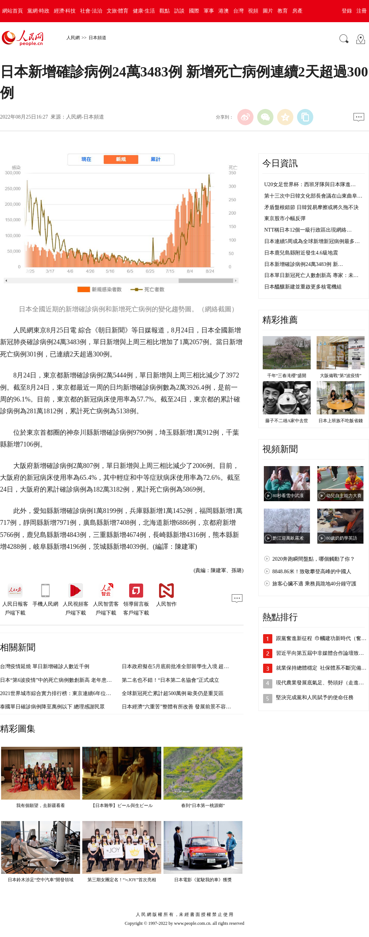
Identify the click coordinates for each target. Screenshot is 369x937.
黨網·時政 (38, 11)
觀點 (164, 11)
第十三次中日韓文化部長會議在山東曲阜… (313, 196)
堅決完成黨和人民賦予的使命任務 (315, 697)
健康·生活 (144, 11)
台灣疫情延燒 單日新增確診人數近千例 (44, 666)
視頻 (253, 11)
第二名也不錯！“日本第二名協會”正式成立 (170, 680)
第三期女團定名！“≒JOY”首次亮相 (121, 879)
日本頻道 (97, 37)
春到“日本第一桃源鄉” (203, 805)
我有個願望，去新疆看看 (40, 805)
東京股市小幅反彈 (285, 218)
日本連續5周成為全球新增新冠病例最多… (312, 241)
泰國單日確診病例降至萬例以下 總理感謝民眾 (52, 706)
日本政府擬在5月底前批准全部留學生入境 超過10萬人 (183, 666)
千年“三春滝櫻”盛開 (287, 375)
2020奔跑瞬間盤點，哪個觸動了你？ (313, 559)
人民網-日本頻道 (85, 117)
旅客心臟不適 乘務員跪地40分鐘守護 (314, 584)
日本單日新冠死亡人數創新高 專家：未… (311, 275)
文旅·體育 (118, 11)
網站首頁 (12, 11)
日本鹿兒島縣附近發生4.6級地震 (301, 253)
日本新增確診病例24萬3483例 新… (303, 264)
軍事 (209, 11)
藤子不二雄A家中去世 (286, 420)
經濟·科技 (65, 11)
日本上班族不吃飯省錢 (340, 420)
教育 (282, 11)
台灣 (238, 11)
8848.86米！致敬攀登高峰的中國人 (311, 571)
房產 (297, 11)
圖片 (268, 11)
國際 (194, 11)
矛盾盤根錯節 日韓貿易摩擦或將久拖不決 (311, 207)
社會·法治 (91, 11)
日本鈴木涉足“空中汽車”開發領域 (41, 879)
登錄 (347, 11)
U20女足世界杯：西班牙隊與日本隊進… (310, 184)
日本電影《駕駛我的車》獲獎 (203, 879)
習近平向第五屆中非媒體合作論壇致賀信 (322, 653)
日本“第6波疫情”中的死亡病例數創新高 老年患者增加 (61, 680)
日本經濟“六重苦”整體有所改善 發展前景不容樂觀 (179, 706)
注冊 (361, 11)
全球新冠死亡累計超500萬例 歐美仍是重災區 (173, 693)
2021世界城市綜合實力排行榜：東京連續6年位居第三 (60, 693)
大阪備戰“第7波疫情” (341, 375)
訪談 (179, 11)
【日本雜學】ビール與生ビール (122, 805)
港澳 (223, 11)
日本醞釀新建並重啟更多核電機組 (303, 287)
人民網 (73, 37)
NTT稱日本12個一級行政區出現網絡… (308, 230)
